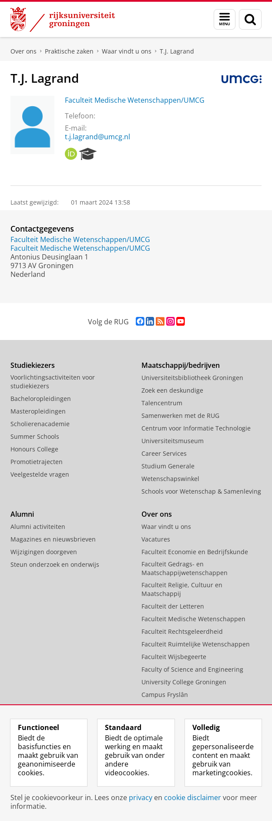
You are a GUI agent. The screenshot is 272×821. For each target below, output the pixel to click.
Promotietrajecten (36, 462)
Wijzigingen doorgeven (43, 552)
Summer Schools (34, 436)
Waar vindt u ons (126, 51)
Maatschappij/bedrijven (180, 365)
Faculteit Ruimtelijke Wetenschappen (195, 644)
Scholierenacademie (40, 424)
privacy (140, 797)
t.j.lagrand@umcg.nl (97, 136)
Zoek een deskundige (172, 390)
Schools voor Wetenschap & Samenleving (201, 491)
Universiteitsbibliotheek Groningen (192, 377)
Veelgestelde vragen (39, 474)
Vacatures (155, 539)
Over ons (23, 51)
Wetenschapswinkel (170, 478)
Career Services (164, 453)
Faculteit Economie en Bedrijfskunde (194, 552)
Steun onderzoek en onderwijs (54, 564)
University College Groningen (183, 682)
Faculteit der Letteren (172, 606)
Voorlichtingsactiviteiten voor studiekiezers (52, 381)
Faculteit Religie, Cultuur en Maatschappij (181, 589)
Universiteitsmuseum (172, 441)
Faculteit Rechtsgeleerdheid (182, 631)
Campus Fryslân (164, 694)
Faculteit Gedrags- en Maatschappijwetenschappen (184, 568)
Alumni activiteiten (37, 526)
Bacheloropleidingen (40, 398)
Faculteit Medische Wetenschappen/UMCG (135, 100)
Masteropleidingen (38, 411)
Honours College (34, 449)
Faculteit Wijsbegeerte (173, 657)
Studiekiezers (32, 365)
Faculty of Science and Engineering (192, 669)
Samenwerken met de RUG (180, 415)
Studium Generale (168, 466)
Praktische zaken (69, 51)
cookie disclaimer (192, 797)
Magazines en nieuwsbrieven (53, 539)
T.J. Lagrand (177, 51)
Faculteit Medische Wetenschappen (193, 619)
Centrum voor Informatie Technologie (196, 428)
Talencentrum (161, 403)
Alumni (22, 514)
